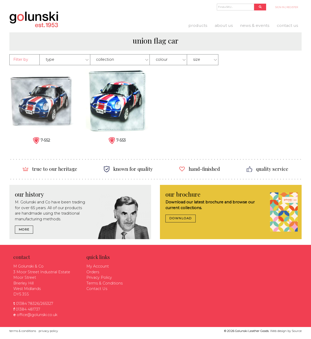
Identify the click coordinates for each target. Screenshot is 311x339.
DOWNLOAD (180, 218)
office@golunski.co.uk (37, 314)
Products (197, 25)
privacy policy (48, 331)
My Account (97, 266)
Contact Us (287, 25)
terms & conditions (22, 331)
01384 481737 (28, 309)
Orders (92, 272)
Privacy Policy (99, 277)
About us (224, 25)
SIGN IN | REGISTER (286, 7)
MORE (24, 229)
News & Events (254, 25)
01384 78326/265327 (34, 303)
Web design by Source (286, 331)
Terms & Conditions (104, 283)
